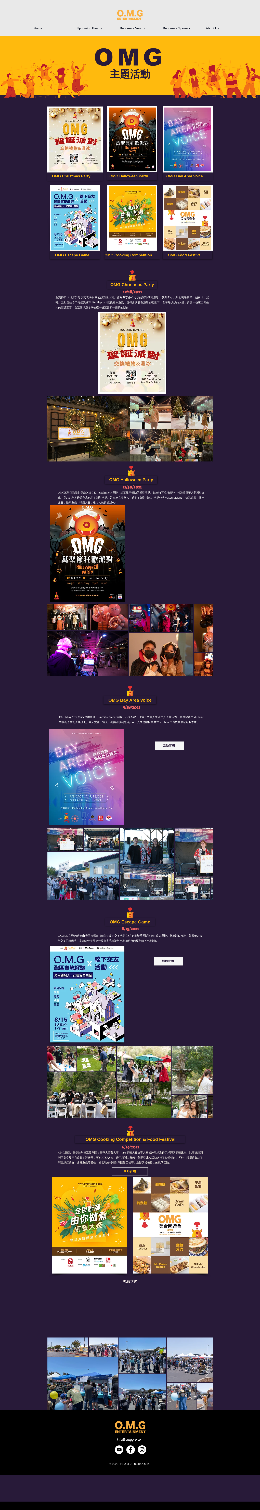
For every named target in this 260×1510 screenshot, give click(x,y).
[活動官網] (169, 745)
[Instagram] (142, 1449)
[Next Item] (207, 428)
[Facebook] (130, 1449)
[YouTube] (119, 1449)
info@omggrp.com (130, 1439)
